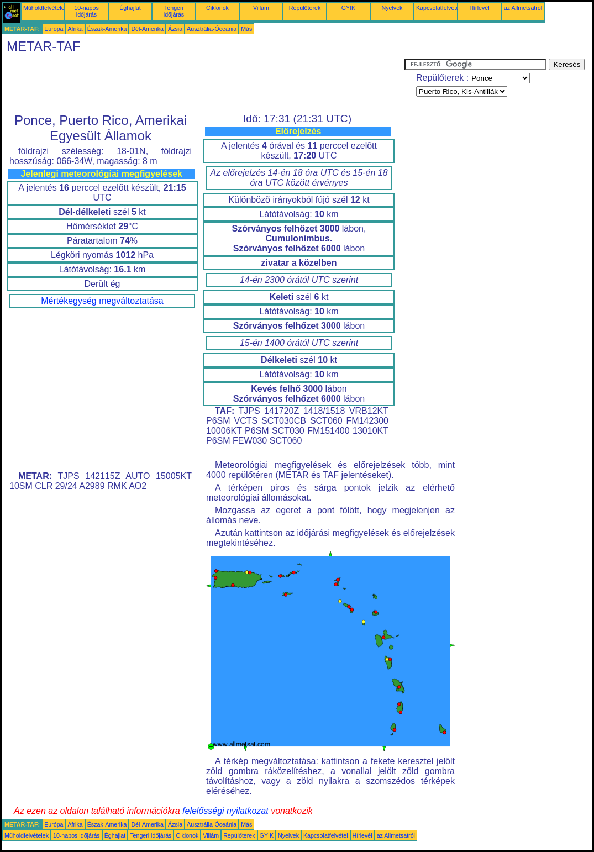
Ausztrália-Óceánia (211, 28)
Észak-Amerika (107, 28)
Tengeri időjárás (174, 11)
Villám (261, 7)
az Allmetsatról (523, 7)
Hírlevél (479, 7)
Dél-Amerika (147, 28)
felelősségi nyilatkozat (225, 811)
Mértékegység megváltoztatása (102, 301)
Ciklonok (217, 7)
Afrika (75, 28)
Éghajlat (130, 7)
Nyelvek (392, 7)
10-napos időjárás (86, 11)
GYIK (348, 7)
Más (246, 28)
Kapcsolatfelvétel (438, 7)
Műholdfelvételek (45, 7)
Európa (53, 28)
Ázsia (175, 28)
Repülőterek (304, 7)
